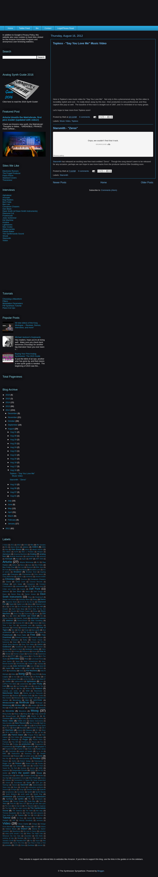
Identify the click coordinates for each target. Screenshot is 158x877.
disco (30, 604)
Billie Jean (39, 567)
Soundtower (18, 782)
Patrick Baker (8, 231)
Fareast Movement (28, 627)
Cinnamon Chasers (11, 206)
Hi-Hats (16, 651)
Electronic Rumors (11, 171)
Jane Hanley (7, 661)
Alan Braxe (16, 549)
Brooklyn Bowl (31, 572)
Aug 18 (13, 462)
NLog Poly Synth (40, 725)
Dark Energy (38, 591)
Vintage (34, 824)
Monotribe (10, 711)
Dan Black (7, 209)
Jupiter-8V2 (39, 668)
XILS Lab (39, 838)
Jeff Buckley (20, 663)
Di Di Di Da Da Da (27, 602)
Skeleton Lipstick (29, 775)
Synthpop (10, 799)
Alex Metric (7, 552)
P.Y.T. (20, 732)
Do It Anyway (22, 606)
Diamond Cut (8, 213)
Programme (39, 744)
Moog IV (17, 714)
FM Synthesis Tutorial (12, 306)
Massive (15, 695)
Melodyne (17, 698)
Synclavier (20, 792)
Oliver (44, 730)
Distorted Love (40, 604)
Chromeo (10, 579)
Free (32, 634)
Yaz (31, 840)
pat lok (40, 732)
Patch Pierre (8, 175)
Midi (27, 700)
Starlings (6, 785)
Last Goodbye (25, 677)
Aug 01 (13, 496)
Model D (12, 708)
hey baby (8, 651)
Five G (17, 632)
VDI (13, 820)
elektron (9, 620)
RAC (4, 753)
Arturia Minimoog (26, 562)
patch (5, 735)
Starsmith (57, 161)
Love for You (38, 686)
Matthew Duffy (27, 695)
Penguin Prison (33, 735)
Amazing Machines (20, 554)
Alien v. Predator (28, 552)
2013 (8, 406)
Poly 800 (15, 742)
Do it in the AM (36, 606)
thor (21, 813)
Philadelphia (27, 737)
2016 (8, 395)
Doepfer (5, 609)
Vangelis (5, 820)
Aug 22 (13, 455)
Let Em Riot (27, 679)
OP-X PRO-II (10, 732)
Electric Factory (8, 618)
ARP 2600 (39, 559)
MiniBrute (24, 702)
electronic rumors (38, 618)
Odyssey (28, 730)
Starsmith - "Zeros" (65, 128)
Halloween (39, 647)
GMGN (40, 644)
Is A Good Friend (37, 659)
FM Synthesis (28, 632)
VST (36, 826)
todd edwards (38, 813)
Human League (19, 654)
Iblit (6, 656)
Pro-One (6, 744)
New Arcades (7, 723)
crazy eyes (39, 586)
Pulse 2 (30, 749)
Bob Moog (23, 570)
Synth (30, 792)
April (10, 512)
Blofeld (13, 570)
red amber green (29, 756)
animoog (43, 556)
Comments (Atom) (109, 190)
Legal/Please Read (65, 28)
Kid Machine (8, 220)
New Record (20, 723)
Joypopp (40, 663)
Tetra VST (22, 803)
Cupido (22, 589)
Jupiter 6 (18, 668)
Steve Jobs (7, 787)
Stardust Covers (10, 178)
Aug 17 (13, 466)
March (11, 516)
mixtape (34, 705)
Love (29, 686)
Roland (18, 763)
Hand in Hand (17, 649)
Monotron (22, 711)
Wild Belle (39, 836)
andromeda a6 (31, 556)
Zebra (23, 845)
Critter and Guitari (9, 589)
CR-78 (30, 586)
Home (10, 28)
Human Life (31, 654)
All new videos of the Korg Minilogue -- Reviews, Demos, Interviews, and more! (28, 325)
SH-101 (40, 770)
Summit (5, 789)
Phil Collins (15, 737)
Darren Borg (15, 594)
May (10, 508)
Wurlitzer (20, 838)
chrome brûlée (41, 576)
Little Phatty (37, 684)
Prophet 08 (30, 746)
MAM (27, 691)
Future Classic (37, 640)
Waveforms (16, 831)
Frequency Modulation (11, 640)
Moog (35, 710)
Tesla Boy (31, 801)
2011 (8, 528)
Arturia (7, 561)
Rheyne (5, 761)
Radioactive (16, 753)
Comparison (31, 584)
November (13, 417)
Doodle (13, 611)
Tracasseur (7, 180)
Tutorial (6, 817)
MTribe (23, 718)
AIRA (44, 547)
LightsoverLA (18, 681)
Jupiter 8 (28, 668)
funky (25, 640)
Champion (14, 574)
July (10, 501)
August (11, 429)
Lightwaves (7, 225)
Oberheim (9, 730)
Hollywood (25, 651)
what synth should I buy (14, 833)
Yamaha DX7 (21, 840)
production (26, 744)
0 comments (84, 117)
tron (41, 815)
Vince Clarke (23, 824)
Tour (29, 815)
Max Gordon (7, 698)
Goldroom (7, 647)
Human (8, 654)
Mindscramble (9, 229)
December (13, 413)
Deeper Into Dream (9, 599)
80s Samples (41, 545)
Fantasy (15, 627)
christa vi (20, 576)
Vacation (39, 818)
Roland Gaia (30, 763)
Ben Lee (6, 204)
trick (35, 815)
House (34, 651)
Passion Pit (30, 732)
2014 (8, 402)
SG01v (32, 770)
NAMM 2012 (21, 721)
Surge (21, 789)
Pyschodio (12, 751)
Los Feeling (20, 686)
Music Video (65, 121)
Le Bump (36, 677)
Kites (13, 674)
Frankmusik (8, 215)
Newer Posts (59, 182)
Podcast (5, 742)
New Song (33, 723)
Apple (24, 559)
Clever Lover (20, 582)
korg (22, 673)
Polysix (34, 742)
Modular (21, 708)
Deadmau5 (39, 597)
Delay (35, 599)
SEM (40, 768)
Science (23, 768)
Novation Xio (34, 728)
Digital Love (21, 604)
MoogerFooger (11, 716)
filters (19, 630)
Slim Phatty (33, 778)
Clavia (8, 582)
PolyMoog (24, 742)
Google (29, 647)
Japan (17, 661)
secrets (32, 768)
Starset (14, 785)
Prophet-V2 (21, 749)
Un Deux (20, 818)
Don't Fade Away (18, 609)
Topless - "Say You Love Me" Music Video (80, 43)
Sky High (6, 778)
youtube (8, 845)
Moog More (27, 714)
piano (5, 739)
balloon (14, 565)
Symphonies (9, 792)
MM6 (41, 705)
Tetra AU (13, 803)
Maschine (6, 695)
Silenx (18, 775)
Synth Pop (38, 794)
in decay (25, 656)
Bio (37, 28)
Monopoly (42, 708)
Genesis (23, 642)
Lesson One (15, 679)
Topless (74, 121)
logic (11, 686)
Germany (33, 642)
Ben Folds (7, 202)
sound (8, 782)
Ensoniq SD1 (20, 623)
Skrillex (40, 775)
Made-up (29, 688)
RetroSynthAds (24, 758)
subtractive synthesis (35, 787)
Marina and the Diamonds (33, 693)
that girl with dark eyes (37, 803)
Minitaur (18, 705)
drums (37, 613)
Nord (15, 728)
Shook (5, 236)
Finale (26, 630)
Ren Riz (5, 758)
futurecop (6, 642)
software (8, 780)
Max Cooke (7, 227)
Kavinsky (12, 671)
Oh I (37, 730)
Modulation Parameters (13, 303)
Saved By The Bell (10, 768)
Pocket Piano (38, 739)
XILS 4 (29, 838)
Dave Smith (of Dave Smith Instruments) (20, 211)
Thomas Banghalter (9, 813)
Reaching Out (30, 753)
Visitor (5, 240)
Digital (11, 604)
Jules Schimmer (9, 218)
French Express (21, 637)
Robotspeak (38, 761)
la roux (14, 677)
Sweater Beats (31, 789)
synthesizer (7, 796)
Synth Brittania (11, 794)
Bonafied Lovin (35, 570)
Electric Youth (21, 618)
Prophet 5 (42, 746)
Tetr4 (41, 801)
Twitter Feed (24, 28)
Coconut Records (36, 582)
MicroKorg (17, 700)
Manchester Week (11, 693)
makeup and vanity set (12, 691)
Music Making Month (36, 718)
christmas (29, 576)
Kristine (6, 222)
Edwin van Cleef (28, 616)
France (40, 632)
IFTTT (12, 656)
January (11, 523)
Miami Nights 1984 (30, 698)
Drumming (28, 613)
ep (29, 623)
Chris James (38, 574)
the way (39, 810)
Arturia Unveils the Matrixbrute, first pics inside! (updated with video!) (22, 118)
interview (14, 658)
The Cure (8, 806)
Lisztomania (24, 684)
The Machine (29, 806)
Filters (5, 301)
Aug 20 (13, 459)
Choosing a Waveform (12, 299)
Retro (13, 758)
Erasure (36, 623)
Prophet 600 (9, 749)
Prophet (18, 746)
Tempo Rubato (18, 801)
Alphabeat (7, 195)
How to (42, 651)
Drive (35, 611)
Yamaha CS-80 (8, 840)
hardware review (31, 649)
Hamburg (6, 649)
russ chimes (18, 766)
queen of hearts (25, 751)
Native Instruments (36, 721)
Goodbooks (19, 647)
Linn (41, 681)
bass (29, 565)
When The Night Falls (35, 833)
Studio (23, 787)
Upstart (29, 818)
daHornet (6, 591)
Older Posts (147, 182)
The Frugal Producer (11, 173)
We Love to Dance (30, 831)
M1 (15, 688)
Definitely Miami (24, 599)
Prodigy (15, 744)
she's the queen (20, 773)
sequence (6, 770)
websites (43, 831)
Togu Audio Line (8, 815)
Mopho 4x (35, 716)
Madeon (38, 688)
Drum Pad (17, 613)
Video (7, 823)
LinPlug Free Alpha (9, 684)
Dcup (30, 597)
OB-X (44, 728)
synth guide (25, 794)
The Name (9, 808)
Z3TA (16, 845)
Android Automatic (16, 556)
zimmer (40, 845)
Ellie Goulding (36, 620)
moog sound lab (40, 714)
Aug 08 (13, 488)
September (13, 425)
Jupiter (8, 668)
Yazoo (38, 840)
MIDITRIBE (37, 700)
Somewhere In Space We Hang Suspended (30, 780)
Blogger (100, 871)
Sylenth (43, 789)
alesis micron (37, 549)
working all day (8, 838)
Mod (4, 708)
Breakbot (17, 572)
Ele (41, 616)
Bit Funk (5, 570)
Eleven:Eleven (22, 620)
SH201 (5, 773)
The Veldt (29, 810)
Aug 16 (13, 470)
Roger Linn (7, 763)
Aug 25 (13, 443)
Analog (33, 554)
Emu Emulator (8, 623)
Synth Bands (41, 792)
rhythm (14, 761)
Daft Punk (34, 589)
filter (13, 630)
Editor (15, 616)
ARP (31, 559)
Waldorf (24, 829)
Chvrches (24, 579)
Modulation (32, 708)
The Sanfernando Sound (13, 234)
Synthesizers (40, 796)
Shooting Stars (8, 775)
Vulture (43, 826)
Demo (43, 599)
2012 (8, 410)
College (6, 584)
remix (40, 756)
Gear (15, 642)
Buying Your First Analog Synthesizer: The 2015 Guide (27, 355)
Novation (23, 728)
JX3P (4, 671)
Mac (21, 688)
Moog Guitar (7, 714)
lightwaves (31, 681)
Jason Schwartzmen (30, 661)
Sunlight (14, 789)
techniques (39, 799)
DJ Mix (11, 606)
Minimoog (7, 705)
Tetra (4, 803)
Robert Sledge (25, 761)
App (17, 559)
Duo (7, 616)
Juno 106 (33, 666)
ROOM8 (6, 766)
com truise (17, 584)
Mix (26, 705)
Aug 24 (13, 447)
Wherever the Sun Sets (11, 836)
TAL (29, 799)
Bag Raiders (8, 200)
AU (38, 562)
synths (21, 799)
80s (31, 545)
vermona (40, 820)
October (11, 421)
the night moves (21, 808)
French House (37, 637)
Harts (44, 649)
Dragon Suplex (24, 611)
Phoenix (39, 737)
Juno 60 (42, 666)
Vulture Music (11, 829)
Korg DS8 (35, 674)
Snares (43, 778)
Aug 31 (13, 432)
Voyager (28, 826)
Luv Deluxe (7, 688)
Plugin (25, 739)
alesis (27, 549)
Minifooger (39, 703)
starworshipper (38, 785)
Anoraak (6, 197)
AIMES (35, 547)
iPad (26, 659)
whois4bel (27, 836)
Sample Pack (38, 766)
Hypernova (42, 654)
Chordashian (26, 574)
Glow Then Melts (28, 644)
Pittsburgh (14, 739)
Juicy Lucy (6, 666)
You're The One (18, 843)
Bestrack (30, 567)
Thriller (27, 813)
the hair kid (18, 806)
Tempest (6, 801)
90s (6, 547)
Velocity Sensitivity (26, 820)
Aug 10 (13, 484)
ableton (25, 547)
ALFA (16, 552)
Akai (6, 549)
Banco (22, 565)
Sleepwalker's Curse (19, 778)
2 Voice (5, 545)
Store (15, 787)
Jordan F (31, 663)
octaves (20, 730)
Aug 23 (13, 451)
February (12, 520)
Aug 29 (13, 439)
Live (4, 686)
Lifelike (8, 681)
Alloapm (40, 552)
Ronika (40, 763)
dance (27, 591)
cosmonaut (20, 586)
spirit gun (39, 782)
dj (5, 606)
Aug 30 (13, 436)
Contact (48, 28)
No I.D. (7, 728)
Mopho (23, 716)
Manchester (38, 691)
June (10, 504)
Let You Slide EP (40, 679)
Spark (28, 782)
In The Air (34, 656)
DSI (44, 613)
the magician (41, 806)
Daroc (5, 594)
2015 (8, 398)
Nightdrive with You (16, 725)
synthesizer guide (24, 796)
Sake (28, 766)
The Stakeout (17, 810)
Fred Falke (21, 635)
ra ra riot (39, 751)
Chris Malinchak (8, 576)
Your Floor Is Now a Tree (36, 843)
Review (36, 758)
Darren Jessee (30, 594)
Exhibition (39, 625)
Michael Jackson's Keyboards (28, 337)
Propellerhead (7, 746)
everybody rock (25, 625)
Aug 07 (13, 492)
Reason (17, 756)
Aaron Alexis (15, 547)
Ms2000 (15, 718)
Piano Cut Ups (9, 308)
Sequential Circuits (19, 770)
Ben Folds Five (8, 567)
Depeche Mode (11, 602)
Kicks (21, 671)
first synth (35, 630)
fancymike (6, 627)
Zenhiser (31, 845)
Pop (41, 742)
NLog (29, 725)
